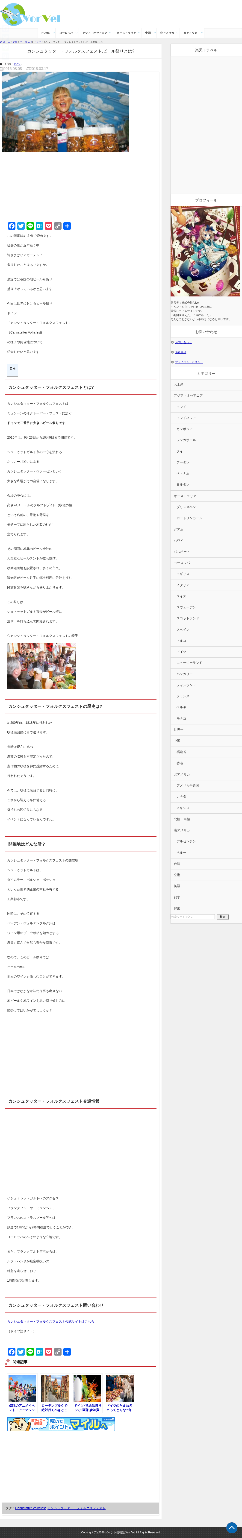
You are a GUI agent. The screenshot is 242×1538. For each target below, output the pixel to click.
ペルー (181, 852)
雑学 (177, 897)
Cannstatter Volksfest (30, 1508)
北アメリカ (167, 33)
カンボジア (185, 429)
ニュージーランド (189, 663)
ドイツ (17, 64)
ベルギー (183, 707)
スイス (181, 596)
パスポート (182, 552)
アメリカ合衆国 (188, 785)
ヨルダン (183, 484)
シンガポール (186, 440)
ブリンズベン (186, 507)
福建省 (181, 752)
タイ (180, 451)
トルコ (181, 640)
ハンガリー (185, 674)
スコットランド (188, 618)
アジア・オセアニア (94, 33)
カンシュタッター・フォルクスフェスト (76, 1508)
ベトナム (183, 473)
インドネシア (186, 418)
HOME (45, 33)
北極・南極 (182, 819)
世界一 (178, 730)
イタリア (183, 585)
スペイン (183, 629)
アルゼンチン (186, 841)
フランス (183, 696)
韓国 (177, 908)
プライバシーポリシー (189, 362)
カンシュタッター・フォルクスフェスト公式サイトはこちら (50, 1321)
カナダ (181, 796)
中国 (148, 33)
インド (181, 407)
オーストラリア (126, 33)
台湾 (177, 864)
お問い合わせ (183, 342)
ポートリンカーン (189, 518)
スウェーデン (186, 607)
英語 (177, 886)
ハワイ (178, 540)
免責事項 (180, 352)
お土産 (178, 384)
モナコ (181, 718)
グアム (178, 529)
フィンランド (186, 685)
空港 (177, 875)
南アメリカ (190, 33)
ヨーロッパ (66, 33)
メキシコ (183, 808)
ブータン (183, 462)
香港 (180, 763)
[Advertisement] (80, 186)
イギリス (183, 574)
